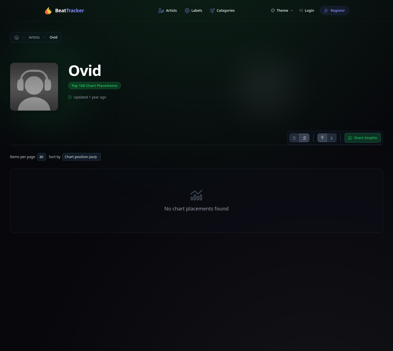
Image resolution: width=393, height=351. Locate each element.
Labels (193, 10)
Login (306, 10)
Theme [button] (282, 10)
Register (334, 10)
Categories (222, 10)
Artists (167, 10)
